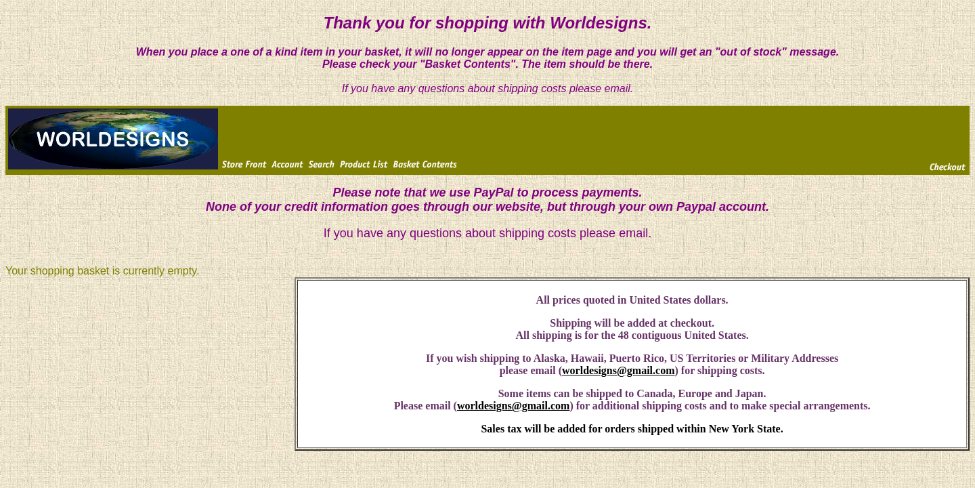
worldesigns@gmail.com (618, 370)
